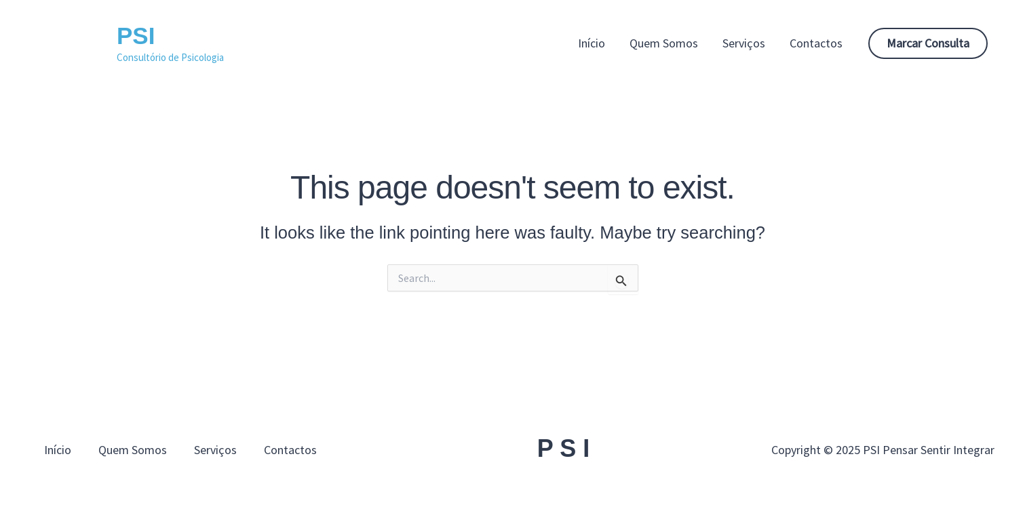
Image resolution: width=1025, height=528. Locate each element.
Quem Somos (664, 43)
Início (591, 43)
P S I (563, 448)
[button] (928, 43)
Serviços (743, 43)
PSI (136, 35)
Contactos (816, 43)
